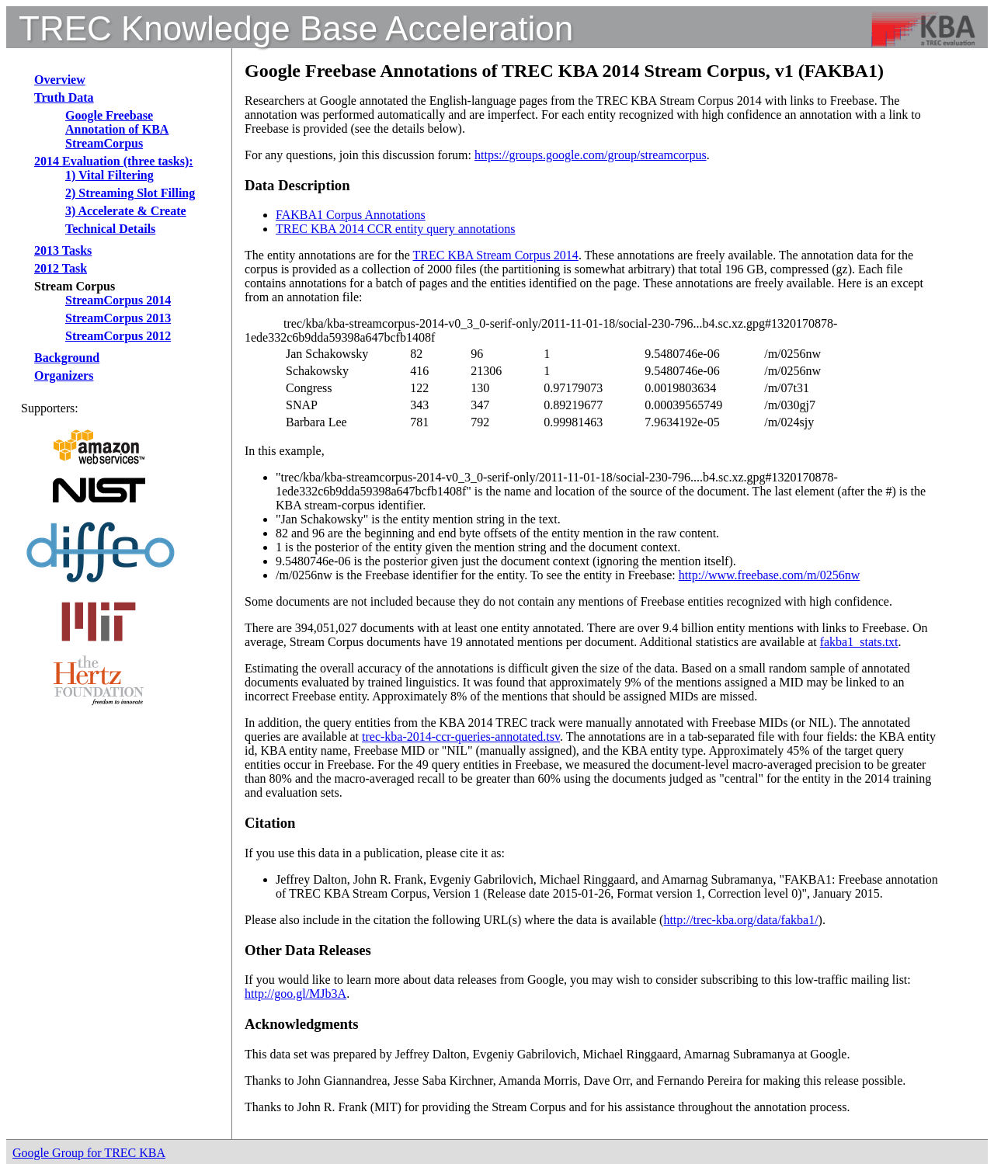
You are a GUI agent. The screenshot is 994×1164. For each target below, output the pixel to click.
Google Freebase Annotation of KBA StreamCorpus (117, 129)
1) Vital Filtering (109, 175)
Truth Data (64, 97)
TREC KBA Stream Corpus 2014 (496, 255)
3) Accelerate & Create (125, 210)
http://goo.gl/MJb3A (295, 993)
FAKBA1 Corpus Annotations (351, 214)
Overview (59, 79)
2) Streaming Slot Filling (130, 193)
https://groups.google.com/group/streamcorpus (590, 155)
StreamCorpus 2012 (118, 335)
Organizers (63, 375)
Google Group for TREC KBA (88, 1152)
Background (66, 357)
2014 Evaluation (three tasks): (113, 161)
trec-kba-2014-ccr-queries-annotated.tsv (461, 736)
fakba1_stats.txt (859, 641)
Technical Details (110, 228)
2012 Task (60, 268)
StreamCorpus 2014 (118, 300)
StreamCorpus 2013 (118, 318)
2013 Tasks (63, 250)
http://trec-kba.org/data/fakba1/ (740, 919)
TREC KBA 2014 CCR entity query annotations (395, 228)
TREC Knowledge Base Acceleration (296, 28)
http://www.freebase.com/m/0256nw (769, 575)
